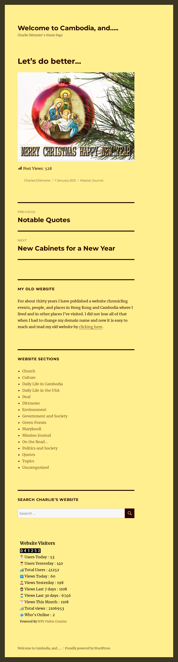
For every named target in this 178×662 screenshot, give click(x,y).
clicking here (90, 326)
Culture (29, 377)
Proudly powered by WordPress (87, 648)
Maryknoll (31, 429)
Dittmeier (31, 403)
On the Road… (35, 441)
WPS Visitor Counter (52, 621)
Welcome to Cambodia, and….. (68, 28)
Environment (34, 409)
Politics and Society (40, 448)
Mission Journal (91, 180)
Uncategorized (35, 467)
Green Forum (34, 422)
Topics (28, 461)
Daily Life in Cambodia (42, 384)
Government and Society (44, 416)
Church (28, 371)
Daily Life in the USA (40, 390)
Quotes (28, 454)
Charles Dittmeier (37, 180)
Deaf (26, 396)
